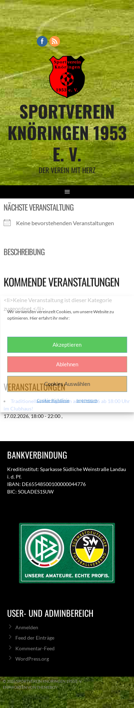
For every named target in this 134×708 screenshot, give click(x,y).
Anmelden (26, 627)
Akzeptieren (67, 344)
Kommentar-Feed (35, 648)
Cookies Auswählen (67, 384)
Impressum (87, 400)
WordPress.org (32, 659)
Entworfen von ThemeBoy (30, 687)
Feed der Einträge (34, 638)
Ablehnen (67, 364)
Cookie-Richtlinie (53, 400)
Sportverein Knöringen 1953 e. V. (67, 132)
